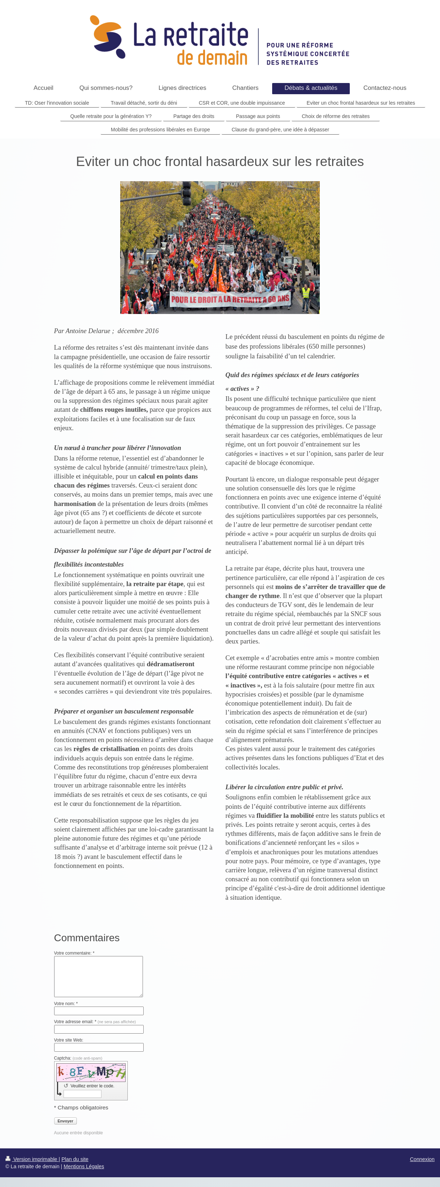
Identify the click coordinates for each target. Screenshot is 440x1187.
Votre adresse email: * (95, 1020)
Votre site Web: (68, 1039)
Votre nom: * (66, 1002)
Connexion (422, 1158)
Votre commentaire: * (74, 952)
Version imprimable (32, 1158)
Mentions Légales (84, 1165)
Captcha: (78, 1057)
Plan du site (74, 1158)
